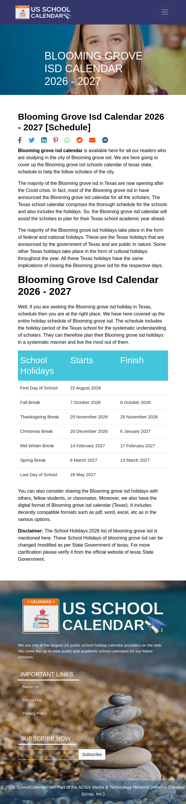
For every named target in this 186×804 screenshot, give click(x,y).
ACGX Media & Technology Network (113, 787)
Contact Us (32, 700)
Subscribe (92, 754)
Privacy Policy (34, 713)
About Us (30, 687)
